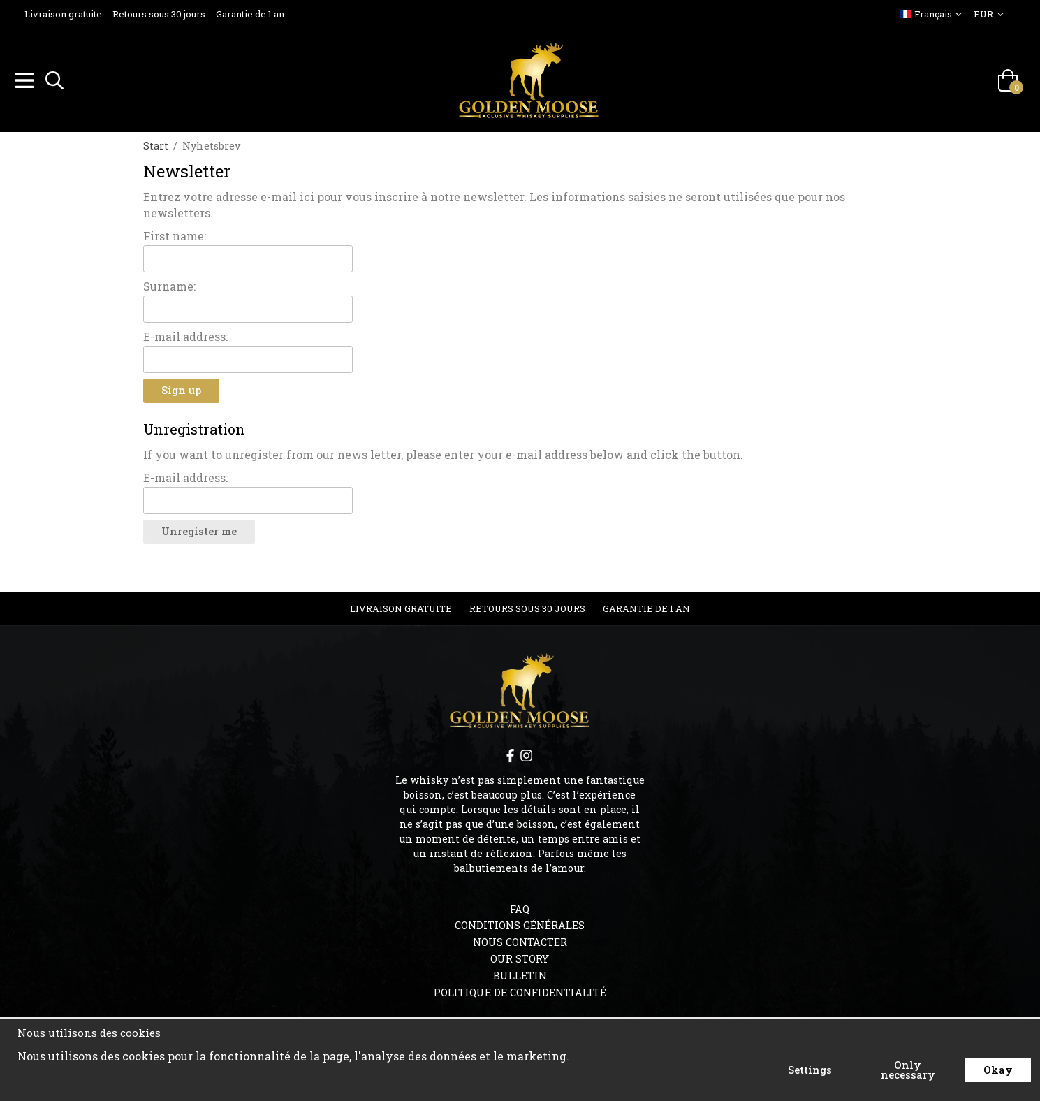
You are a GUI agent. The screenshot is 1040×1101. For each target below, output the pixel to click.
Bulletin (520, 973)
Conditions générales (520, 923)
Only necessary (908, 1069)
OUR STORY (519, 956)
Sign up (181, 388)
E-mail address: (185, 334)
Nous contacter (520, 940)
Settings (810, 1070)
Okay (998, 1070)
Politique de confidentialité (520, 990)
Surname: (169, 284)
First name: (174, 233)
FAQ (519, 907)
